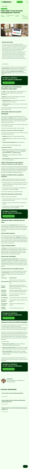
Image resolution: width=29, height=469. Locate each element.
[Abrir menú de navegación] (27, 2)
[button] (14, 63)
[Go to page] (6, 2)
